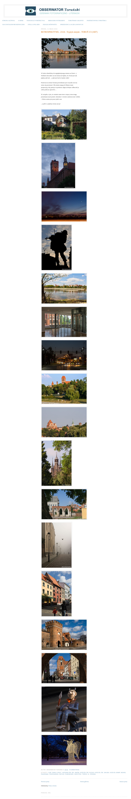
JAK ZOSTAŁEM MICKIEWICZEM (13, 24)
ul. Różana (92, 774)
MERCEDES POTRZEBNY (56, 20)
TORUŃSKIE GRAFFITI (75, 20)
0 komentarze (74, 769)
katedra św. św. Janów (70, 772)
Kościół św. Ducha (87, 772)
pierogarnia (53, 774)
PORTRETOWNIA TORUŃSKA (96, 20)
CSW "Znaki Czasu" (55, 772)
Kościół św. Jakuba (102, 772)
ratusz (61, 774)
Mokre (123, 772)
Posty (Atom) (52, 786)
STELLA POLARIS (34, 24)
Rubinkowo (69, 774)
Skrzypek (77, 774)
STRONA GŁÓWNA (8, 20)
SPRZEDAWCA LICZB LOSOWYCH (71, 24)
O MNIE (20, 20)
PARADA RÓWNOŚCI (50, 24)
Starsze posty (123, 781)
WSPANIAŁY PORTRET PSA (36, 20)
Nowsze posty (45, 781)
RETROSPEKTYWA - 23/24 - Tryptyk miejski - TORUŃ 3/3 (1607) (69, 32)
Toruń (84, 774)
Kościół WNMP (115, 772)
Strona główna (84, 781)
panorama (44, 774)
